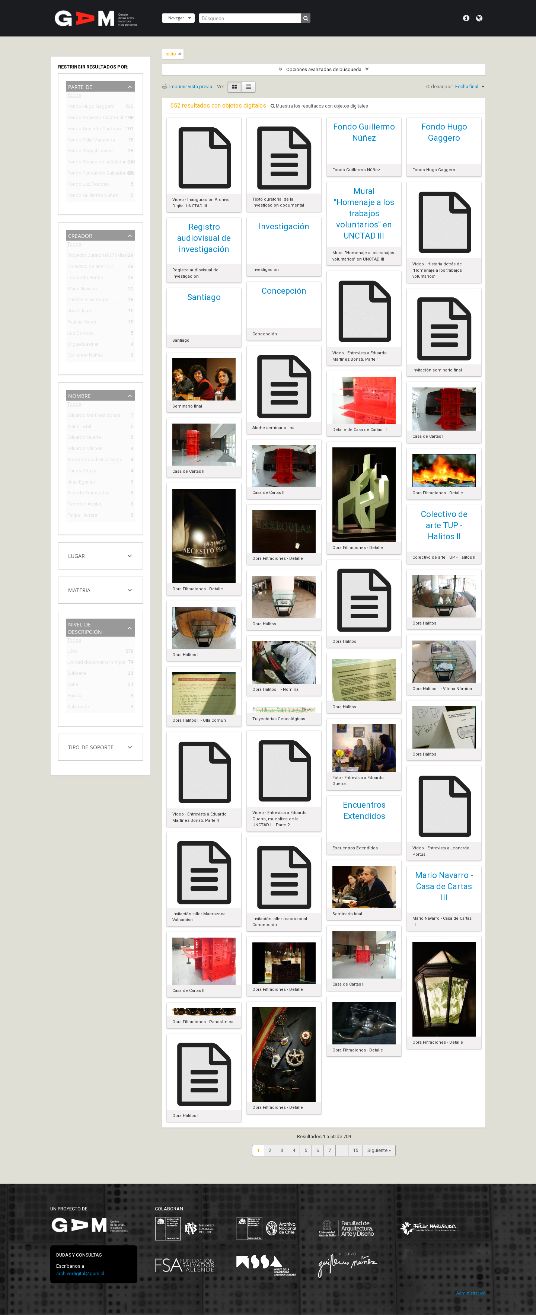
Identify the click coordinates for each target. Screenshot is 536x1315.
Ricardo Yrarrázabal (88, 494)
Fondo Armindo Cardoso (94, 130)
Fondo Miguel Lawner (90, 152)
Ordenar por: (439, 86)
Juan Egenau (81, 483)
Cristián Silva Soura (87, 300)
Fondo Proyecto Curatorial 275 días (95, 118)
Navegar (176, 17)
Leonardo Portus (85, 278)
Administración (471, 1293)
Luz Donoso (80, 334)
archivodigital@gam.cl (80, 1273)
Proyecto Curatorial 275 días (95, 256)
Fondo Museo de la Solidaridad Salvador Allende (95, 163)
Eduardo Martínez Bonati (93, 416)
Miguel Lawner (83, 345)
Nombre (79, 395)
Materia (79, 589)
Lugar (76, 555)
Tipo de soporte (91, 746)
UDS (72, 652)
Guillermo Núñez (85, 356)
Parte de (80, 86)
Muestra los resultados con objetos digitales (319, 106)
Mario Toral (79, 427)
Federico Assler (84, 505)
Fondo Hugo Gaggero (91, 107)
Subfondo (78, 708)
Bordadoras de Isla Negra (94, 460)
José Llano (79, 312)
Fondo (74, 696)
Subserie (76, 674)
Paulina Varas (81, 323)
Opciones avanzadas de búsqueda (323, 69)
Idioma (479, 18)
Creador (80, 235)
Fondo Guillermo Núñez (92, 196)
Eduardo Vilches (84, 449)
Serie (72, 685)
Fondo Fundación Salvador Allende (95, 174)
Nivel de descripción (85, 627)
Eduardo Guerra (84, 438)
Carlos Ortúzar (82, 472)
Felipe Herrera (82, 516)
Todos (74, 96)
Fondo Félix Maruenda (91, 141)
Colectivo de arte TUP (90, 267)
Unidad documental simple (95, 663)
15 (355, 1150)
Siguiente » (379, 1150)
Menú (466, 18)
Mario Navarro (82, 290)
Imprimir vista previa (187, 86)
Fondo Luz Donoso (88, 185)
